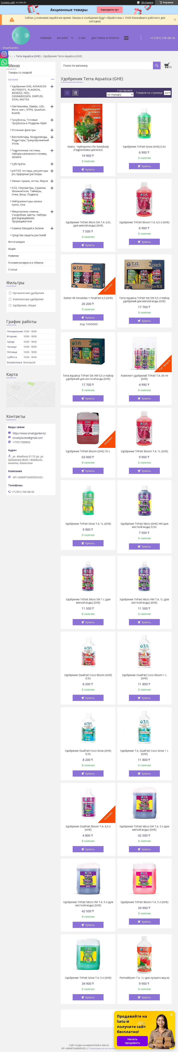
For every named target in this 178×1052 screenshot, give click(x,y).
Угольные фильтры (24, 130)
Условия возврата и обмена (25, 262)
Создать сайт (8, 2)
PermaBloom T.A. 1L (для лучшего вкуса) (144, 977)
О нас (82, 38)
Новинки (13, 255)
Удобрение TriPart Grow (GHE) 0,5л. (144, 146)
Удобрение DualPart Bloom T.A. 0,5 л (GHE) (88, 828)
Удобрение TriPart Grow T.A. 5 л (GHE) (88, 977)
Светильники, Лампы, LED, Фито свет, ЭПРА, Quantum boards (28, 110)
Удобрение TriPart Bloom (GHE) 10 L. (88, 451)
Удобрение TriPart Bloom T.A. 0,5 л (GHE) (144, 222)
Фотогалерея (16, 242)
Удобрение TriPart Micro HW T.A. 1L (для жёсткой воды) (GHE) (144, 601)
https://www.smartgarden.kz (29, 433)
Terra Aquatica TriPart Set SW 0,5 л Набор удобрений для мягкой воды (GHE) (144, 299)
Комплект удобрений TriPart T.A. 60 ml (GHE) (144, 377)
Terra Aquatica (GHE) (28, 56)
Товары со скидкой (20, 72)
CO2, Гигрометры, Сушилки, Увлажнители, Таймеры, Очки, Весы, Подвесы (29, 191)
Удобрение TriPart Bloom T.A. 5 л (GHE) (144, 902)
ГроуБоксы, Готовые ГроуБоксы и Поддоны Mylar (29, 121)
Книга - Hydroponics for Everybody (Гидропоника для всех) (88, 148)
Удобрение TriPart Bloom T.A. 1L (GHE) (144, 451)
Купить (90, 169)
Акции (11, 248)
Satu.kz (105, 1045)
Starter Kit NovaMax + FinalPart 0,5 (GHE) (88, 298)
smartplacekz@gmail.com (28, 438)
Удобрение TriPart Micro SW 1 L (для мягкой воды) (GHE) (88, 601)
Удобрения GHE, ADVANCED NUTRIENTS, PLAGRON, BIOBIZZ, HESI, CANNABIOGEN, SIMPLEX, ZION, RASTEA (29, 93)
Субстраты (18, 164)
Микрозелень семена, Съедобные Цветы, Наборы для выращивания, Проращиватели (29, 216)
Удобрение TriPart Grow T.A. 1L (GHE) (88, 523)
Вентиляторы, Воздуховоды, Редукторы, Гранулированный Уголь (30, 140)
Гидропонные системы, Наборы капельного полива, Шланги (29, 154)
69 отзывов (147, 2)
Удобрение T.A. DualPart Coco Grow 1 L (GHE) (144, 752)
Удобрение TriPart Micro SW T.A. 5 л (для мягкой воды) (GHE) (144, 828)
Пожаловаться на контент (103, 1048)
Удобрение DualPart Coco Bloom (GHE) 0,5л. (88, 676)
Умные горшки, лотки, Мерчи (30, 181)
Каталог (62, 38)
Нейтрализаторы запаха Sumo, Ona (27, 203)
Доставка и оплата (105, 38)
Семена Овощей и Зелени (28, 228)
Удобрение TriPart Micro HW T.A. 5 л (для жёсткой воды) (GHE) (88, 903)
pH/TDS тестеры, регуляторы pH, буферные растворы (30, 172)
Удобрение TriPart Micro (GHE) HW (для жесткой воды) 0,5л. (144, 525)
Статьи (12, 269)
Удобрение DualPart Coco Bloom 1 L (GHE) (144, 676)
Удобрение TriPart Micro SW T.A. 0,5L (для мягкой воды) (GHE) (88, 224)
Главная (45, 38)
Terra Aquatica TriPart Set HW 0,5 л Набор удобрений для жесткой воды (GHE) (88, 377)
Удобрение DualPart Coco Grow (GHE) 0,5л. (88, 752)
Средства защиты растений (29, 235)
